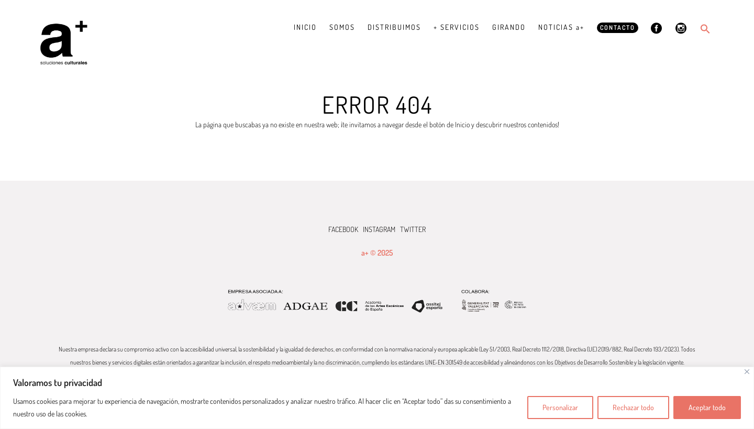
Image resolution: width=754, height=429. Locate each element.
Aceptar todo (707, 407)
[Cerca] (747, 371)
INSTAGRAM (379, 229)
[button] (705, 29)
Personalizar (560, 407)
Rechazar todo (633, 407)
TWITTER (413, 229)
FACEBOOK (343, 229)
